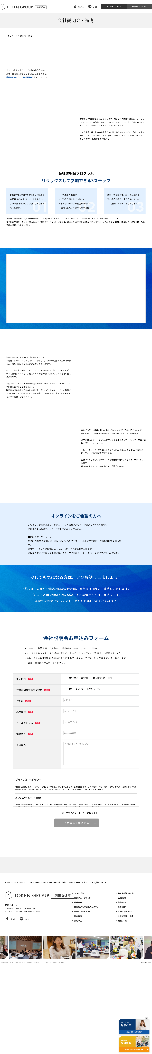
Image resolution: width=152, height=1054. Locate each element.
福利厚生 (78, 1002)
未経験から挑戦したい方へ (86, 988)
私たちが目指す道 (126, 975)
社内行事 (78, 998)
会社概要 (122, 988)
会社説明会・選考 (126, 998)
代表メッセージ (125, 993)
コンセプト (79, 975)
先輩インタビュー (82, 993)
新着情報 (122, 979)
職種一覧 (78, 984)
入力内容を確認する (79, 895)
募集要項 (122, 984)
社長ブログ (123, 1002)
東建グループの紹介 (83, 979)
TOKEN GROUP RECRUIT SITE (16, 964)
